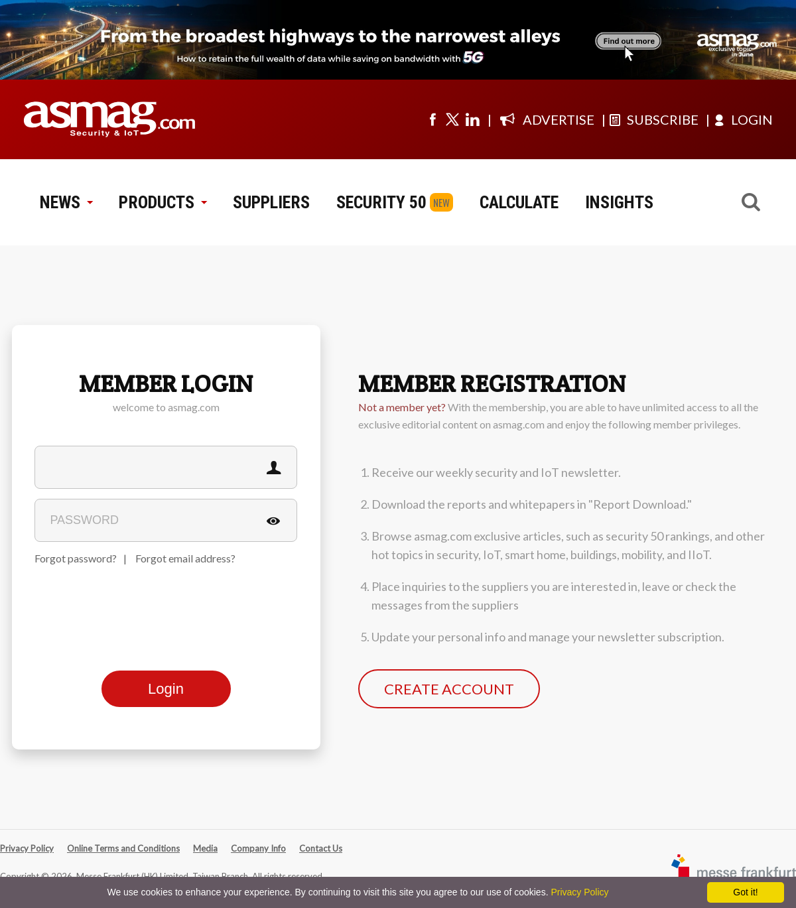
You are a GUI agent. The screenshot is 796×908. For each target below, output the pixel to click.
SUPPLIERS (271, 202)
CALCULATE (519, 202)
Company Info (258, 848)
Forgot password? (75, 558)
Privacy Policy (27, 848)
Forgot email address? (185, 558)
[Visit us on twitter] (452, 119)
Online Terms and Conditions (123, 848)
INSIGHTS (619, 202)
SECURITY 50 (381, 202)
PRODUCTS (162, 202)
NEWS (66, 202)
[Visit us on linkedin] (472, 119)
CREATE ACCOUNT (449, 689)
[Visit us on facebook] (432, 119)
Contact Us (320, 848)
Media (205, 848)
